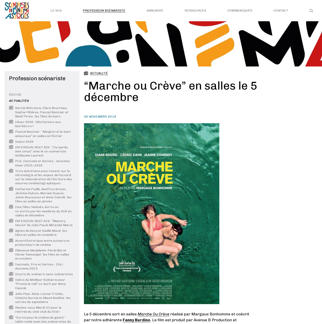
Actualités (19, 101)
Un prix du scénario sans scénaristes (41, 274)
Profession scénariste (104, 10)
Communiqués (239, 10)
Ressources (195, 10)
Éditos (15, 95)
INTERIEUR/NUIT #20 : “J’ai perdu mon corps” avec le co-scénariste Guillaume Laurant (38, 151)
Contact (280, 10)
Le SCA (56, 10)
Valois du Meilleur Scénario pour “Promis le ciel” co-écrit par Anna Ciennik (37, 284)
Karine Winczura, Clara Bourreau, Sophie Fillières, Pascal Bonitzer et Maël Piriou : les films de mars (38, 112)
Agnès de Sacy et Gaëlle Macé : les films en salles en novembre (38, 233)
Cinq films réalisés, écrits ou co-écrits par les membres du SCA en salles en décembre (40, 211)
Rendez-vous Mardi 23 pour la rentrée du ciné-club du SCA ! (35, 310)
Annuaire (155, 10)
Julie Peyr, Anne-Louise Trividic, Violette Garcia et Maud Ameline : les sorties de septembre (40, 298)
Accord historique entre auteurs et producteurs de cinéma (39, 243)
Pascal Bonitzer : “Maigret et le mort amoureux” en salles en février (40, 134)
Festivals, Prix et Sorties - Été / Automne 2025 (36, 266)
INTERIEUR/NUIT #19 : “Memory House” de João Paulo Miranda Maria (41, 223)
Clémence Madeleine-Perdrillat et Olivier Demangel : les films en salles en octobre (39, 254)
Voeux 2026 (21, 142)
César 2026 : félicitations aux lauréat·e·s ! (35, 124)
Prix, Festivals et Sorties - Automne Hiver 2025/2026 (39, 163)
